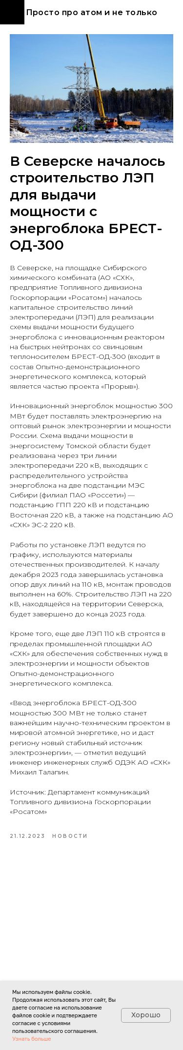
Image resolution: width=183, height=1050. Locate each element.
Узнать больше (31, 1038)
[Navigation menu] (12, 12)
